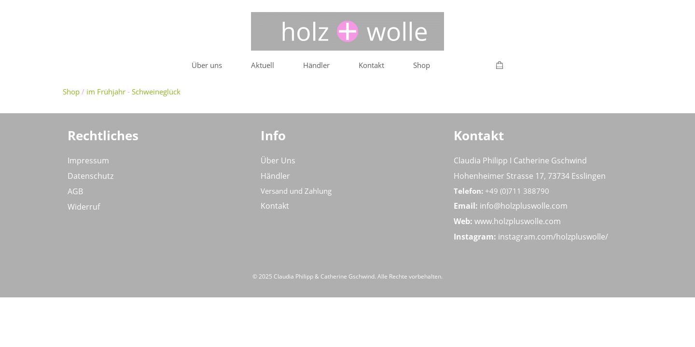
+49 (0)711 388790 (517, 191)
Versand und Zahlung (296, 191)
